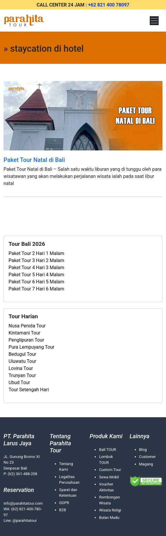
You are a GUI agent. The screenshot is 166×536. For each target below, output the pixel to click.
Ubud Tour (19, 382)
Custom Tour (110, 469)
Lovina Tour (21, 368)
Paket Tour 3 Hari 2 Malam (36, 260)
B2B (62, 510)
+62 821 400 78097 (108, 5)
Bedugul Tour (22, 354)
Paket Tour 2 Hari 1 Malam (36, 253)
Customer (147, 456)
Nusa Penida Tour (27, 326)
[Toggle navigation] (154, 21)
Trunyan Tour (22, 375)
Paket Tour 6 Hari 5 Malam (36, 282)
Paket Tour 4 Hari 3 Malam (36, 267)
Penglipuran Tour (26, 340)
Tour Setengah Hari (29, 389)
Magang (146, 464)
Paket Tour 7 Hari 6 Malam (36, 289)
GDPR (64, 503)
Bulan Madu (109, 517)
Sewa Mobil (109, 477)
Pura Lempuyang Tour (31, 347)
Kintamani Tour (24, 333)
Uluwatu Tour (22, 361)
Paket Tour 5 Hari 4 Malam (36, 274)
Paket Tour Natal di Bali (34, 159)
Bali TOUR (107, 449)
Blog (143, 449)
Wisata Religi (110, 510)
